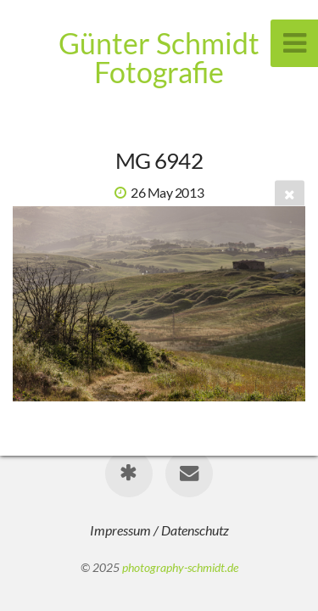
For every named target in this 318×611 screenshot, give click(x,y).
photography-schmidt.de (180, 567)
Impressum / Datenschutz (159, 530)
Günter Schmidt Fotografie (159, 57)
